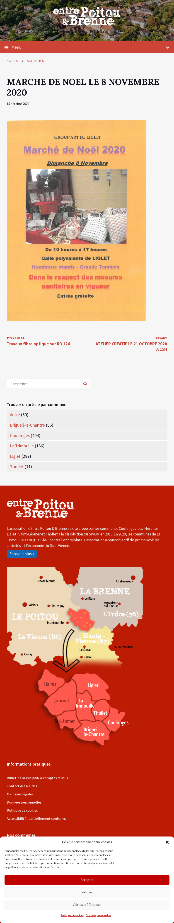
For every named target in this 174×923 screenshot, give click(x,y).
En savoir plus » (22, 553)
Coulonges (20, 435)
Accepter (87, 880)
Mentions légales (20, 794)
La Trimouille (22, 446)
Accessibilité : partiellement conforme (37, 818)
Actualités (35, 61)
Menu (87, 47)
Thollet (17, 466)
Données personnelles (98, 915)
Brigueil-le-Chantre (27, 425)
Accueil (13, 61)
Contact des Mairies (22, 786)
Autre (15, 414)
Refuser (87, 892)
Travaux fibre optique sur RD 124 (38, 343)
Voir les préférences (87, 904)
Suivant (160, 338)
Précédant (16, 338)
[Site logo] (87, 24)
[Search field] (49, 383)
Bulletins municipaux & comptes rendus (37, 778)
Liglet (35, 104)
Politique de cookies (72, 915)
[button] (167, 842)
